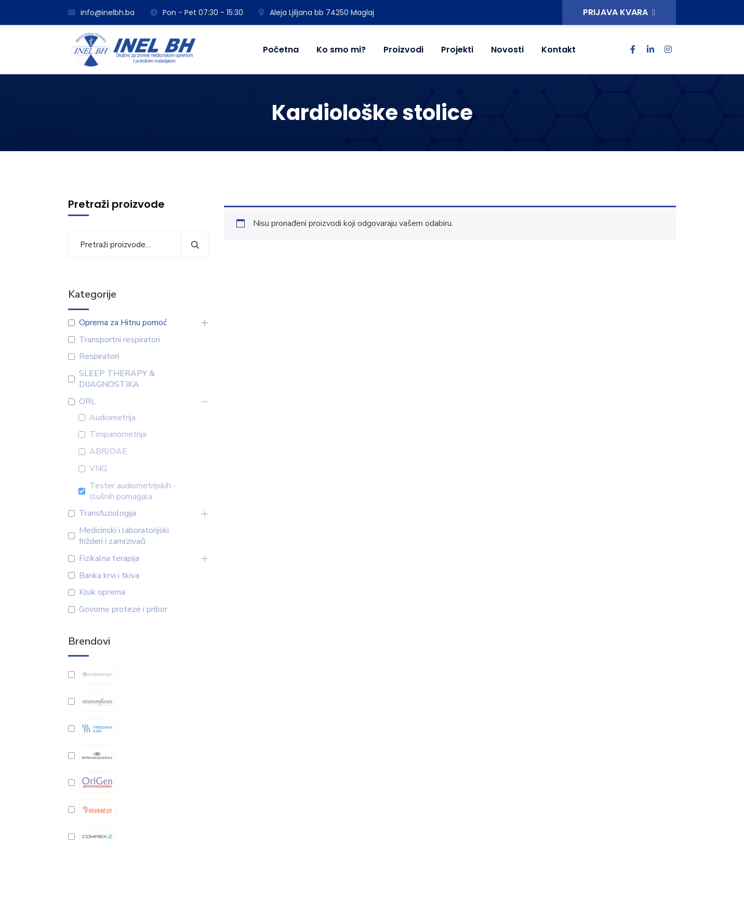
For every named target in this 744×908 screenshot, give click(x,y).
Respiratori (99, 356)
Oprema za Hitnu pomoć (123, 322)
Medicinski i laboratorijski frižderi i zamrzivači (124, 536)
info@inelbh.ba (101, 12)
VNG (98, 468)
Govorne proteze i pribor (123, 609)
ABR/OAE (108, 451)
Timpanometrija (118, 434)
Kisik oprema (102, 592)
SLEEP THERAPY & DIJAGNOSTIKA (117, 379)
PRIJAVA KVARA (619, 12)
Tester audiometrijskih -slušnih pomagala (132, 491)
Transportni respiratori (119, 340)
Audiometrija (112, 417)
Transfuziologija (107, 513)
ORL (87, 401)
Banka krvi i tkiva (109, 575)
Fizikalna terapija (109, 558)
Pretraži (194, 245)
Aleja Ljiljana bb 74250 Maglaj (316, 12)
